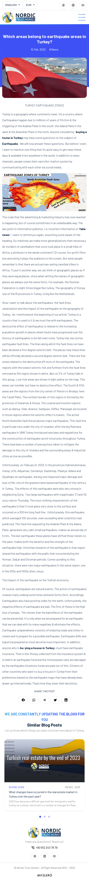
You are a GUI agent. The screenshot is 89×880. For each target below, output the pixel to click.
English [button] (11, 5)
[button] (40, 817)
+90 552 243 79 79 (44, 847)
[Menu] (81, 17)
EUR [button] (29, 5)
